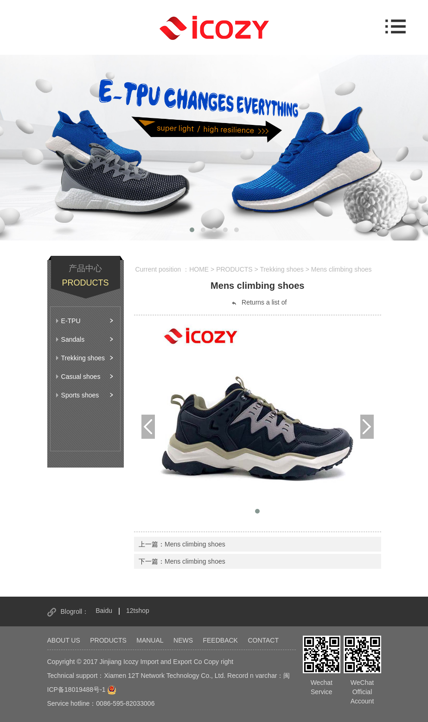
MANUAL (149, 640)
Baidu (104, 610)
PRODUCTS (108, 640)
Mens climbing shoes (195, 544)
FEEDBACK (220, 640)
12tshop (137, 610)
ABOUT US (63, 640)
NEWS (183, 640)
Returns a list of (258, 302)
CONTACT (263, 640)
